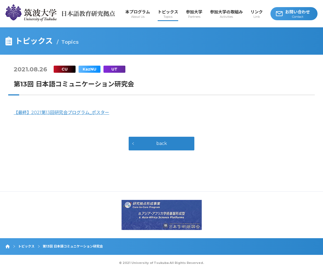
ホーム (7, 246)
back (161, 143)
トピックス (168, 14)
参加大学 (194, 14)
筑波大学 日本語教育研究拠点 (60, 13)
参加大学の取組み (226, 14)
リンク (256, 14)
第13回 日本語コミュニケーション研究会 (73, 246)
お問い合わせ (297, 14)
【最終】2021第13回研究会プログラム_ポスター (61, 112)
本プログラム (137, 14)
